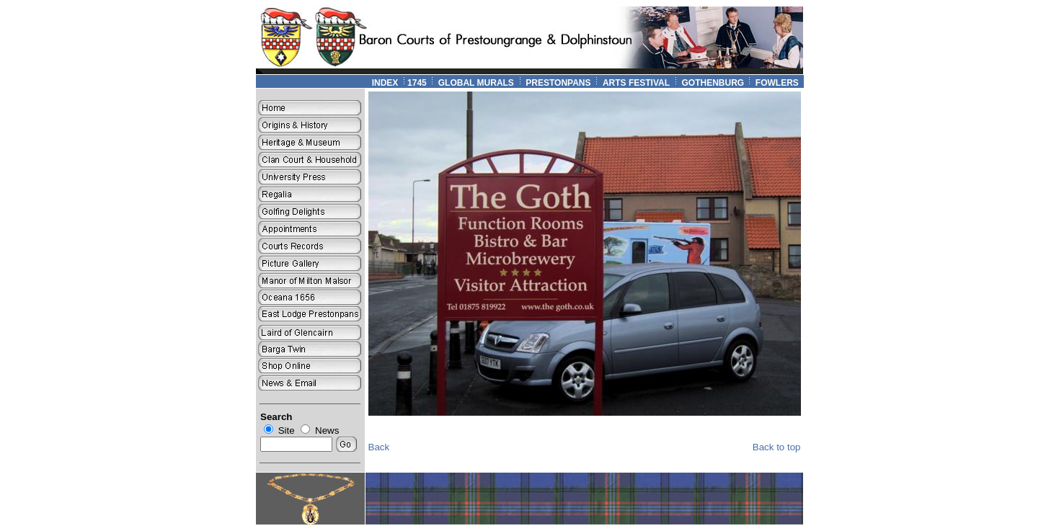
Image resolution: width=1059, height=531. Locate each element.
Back (379, 447)
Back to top (777, 447)
